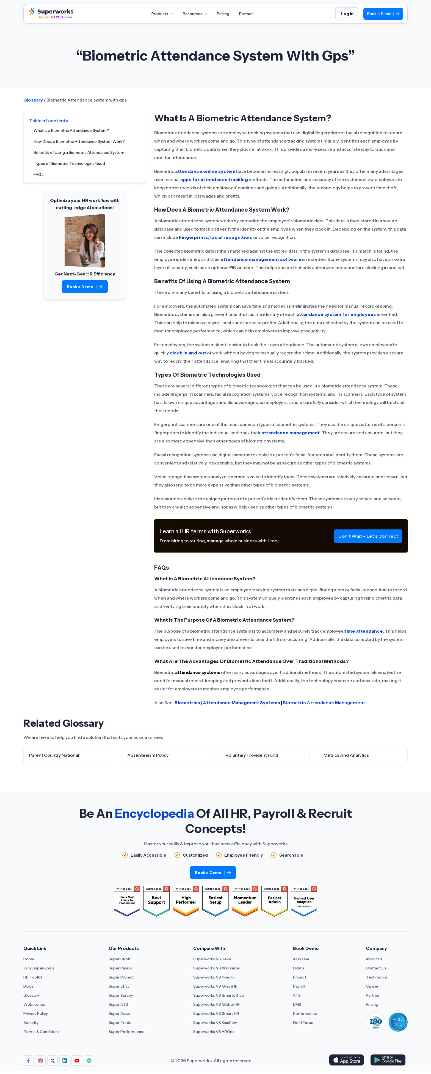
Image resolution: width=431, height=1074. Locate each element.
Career (372, 986)
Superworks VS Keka (212, 959)
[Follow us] (28, 1060)
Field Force (303, 1022)
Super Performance (127, 1031)
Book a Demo (383, 14)
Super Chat (119, 986)
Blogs (28, 986)
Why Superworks (38, 968)
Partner (373, 995)
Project (299, 977)
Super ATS (118, 1004)
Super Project (121, 977)
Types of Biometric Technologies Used (69, 163)
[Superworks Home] (50, 17)
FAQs (38, 174)
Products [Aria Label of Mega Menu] (162, 13)
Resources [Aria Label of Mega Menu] (195, 13)
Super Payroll (120, 968)
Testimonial (377, 977)
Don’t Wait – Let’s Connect (368, 536)
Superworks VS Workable (216, 968)
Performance (305, 1013)
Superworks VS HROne (214, 1031)
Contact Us (376, 968)
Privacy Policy (35, 1013)
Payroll (299, 986)
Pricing (372, 1004)
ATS (297, 995)
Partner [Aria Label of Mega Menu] (246, 13)
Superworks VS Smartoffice (218, 995)
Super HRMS (120, 959)
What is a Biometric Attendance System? (71, 130)
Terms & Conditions (41, 1031)
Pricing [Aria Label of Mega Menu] (223, 13)
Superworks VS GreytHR (215, 986)
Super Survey (121, 995)
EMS (297, 1004)
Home (29, 959)
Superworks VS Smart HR (216, 1013)
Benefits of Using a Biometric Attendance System (79, 152)
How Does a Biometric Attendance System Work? (79, 141)
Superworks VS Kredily (213, 977)
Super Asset (120, 1013)
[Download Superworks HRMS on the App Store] (347, 1060)
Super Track (120, 1022)
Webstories (34, 1004)
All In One (301, 959)
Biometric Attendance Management (324, 702)
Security (30, 1022)
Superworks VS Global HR (216, 1004)
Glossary (33, 100)
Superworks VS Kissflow (215, 1022)
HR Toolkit (32, 977)
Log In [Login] (347, 13)
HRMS (298, 968)
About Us (374, 959)
